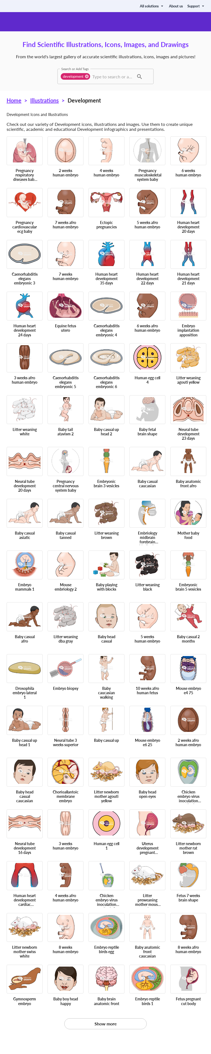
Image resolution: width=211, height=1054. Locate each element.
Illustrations (44, 100)
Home (14, 100)
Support (196, 6)
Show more (105, 1024)
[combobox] (112, 76)
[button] (75, 76)
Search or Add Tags (75, 69)
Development (84, 100)
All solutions (152, 6)
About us (176, 6)
